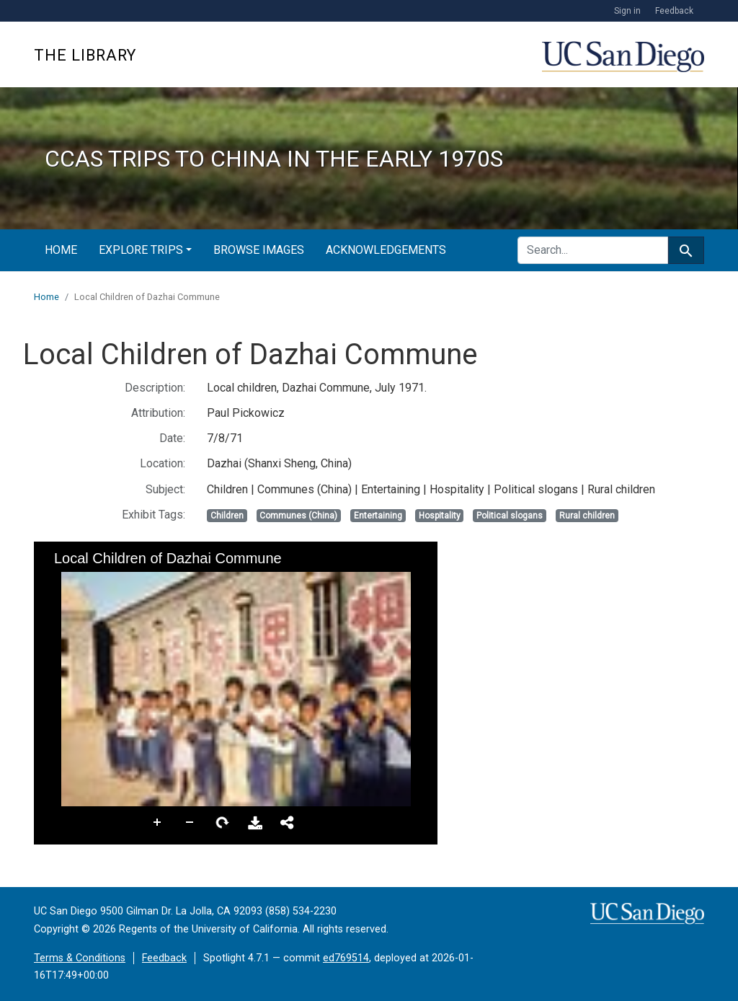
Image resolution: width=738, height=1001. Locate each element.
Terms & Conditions (79, 958)
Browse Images (258, 250)
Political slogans (509, 516)
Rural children (587, 516)
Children (227, 516)
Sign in (627, 11)
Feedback (674, 11)
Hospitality (440, 516)
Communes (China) (298, 516)
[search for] (592, 250)
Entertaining (378, 516)
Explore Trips (141, 250)
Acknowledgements (386, 250)
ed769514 (346, 958)
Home (61, 250)
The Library (85, 55)
